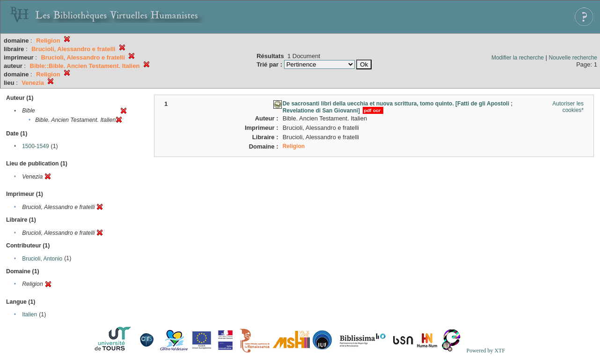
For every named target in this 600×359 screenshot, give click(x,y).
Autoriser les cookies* (568, 106)
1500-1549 (35, 146)
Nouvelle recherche (573, 57)
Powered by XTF (485, 350)
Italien (29, 314)
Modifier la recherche (517, 57)
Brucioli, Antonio (42, 258)
